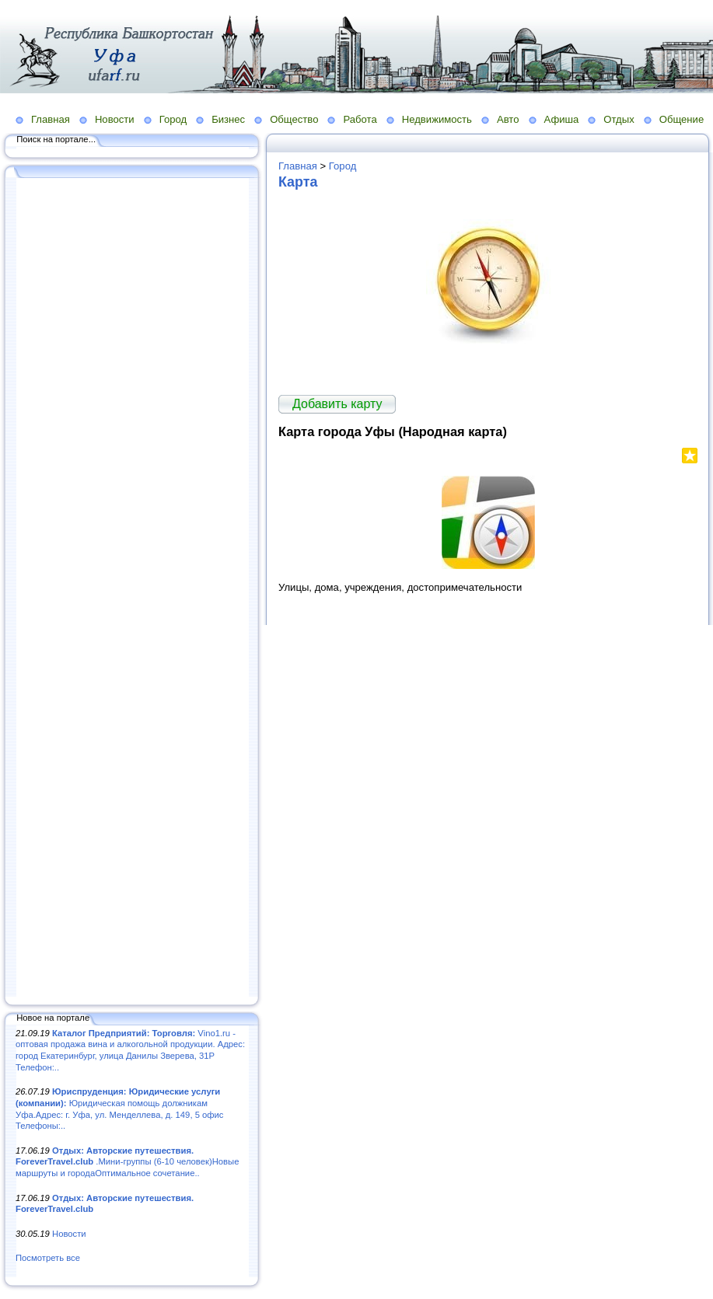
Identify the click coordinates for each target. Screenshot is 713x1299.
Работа (359, 119)
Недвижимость (437, 119)
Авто (508, 119)
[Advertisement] (132, 588)
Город (173, 119)
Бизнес (228, 119)
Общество (294, 119)
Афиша (561, 119)
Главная (50, 119)
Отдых (618, 119)
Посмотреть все (48, 1257)
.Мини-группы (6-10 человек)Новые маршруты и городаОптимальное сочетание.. (127, 1162)
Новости (115, 119)
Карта (297, 182)
